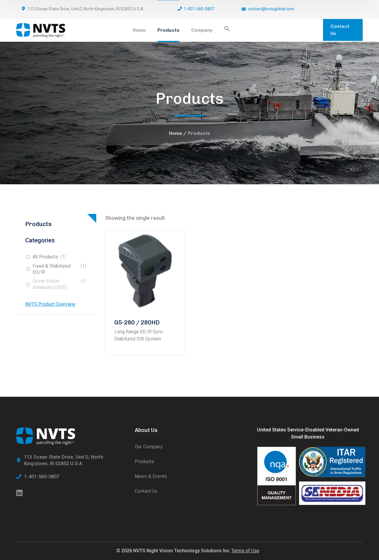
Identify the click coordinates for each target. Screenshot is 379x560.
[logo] (40, 29)
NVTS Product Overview (50, 304)
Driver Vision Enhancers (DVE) (50, 284)
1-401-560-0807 (199, 9)
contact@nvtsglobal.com (271, 9)
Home (175, 133)
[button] (227, 30)
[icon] (19, 493)
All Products (45, 257)
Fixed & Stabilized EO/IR (51, 269)
